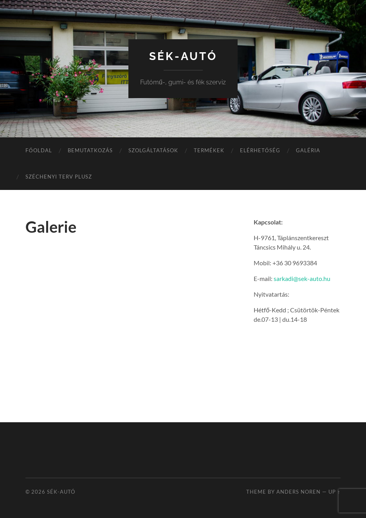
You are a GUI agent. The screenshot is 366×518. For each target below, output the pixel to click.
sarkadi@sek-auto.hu (302, 278)
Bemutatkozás (90, 150)
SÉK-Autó (183, 56)
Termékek (209, 150)
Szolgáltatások (153, 150)
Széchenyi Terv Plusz (58, 176)
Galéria (308, 150)
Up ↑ (334, 492)
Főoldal (38, 150)
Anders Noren (298, 492)
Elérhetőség (260, 150)
